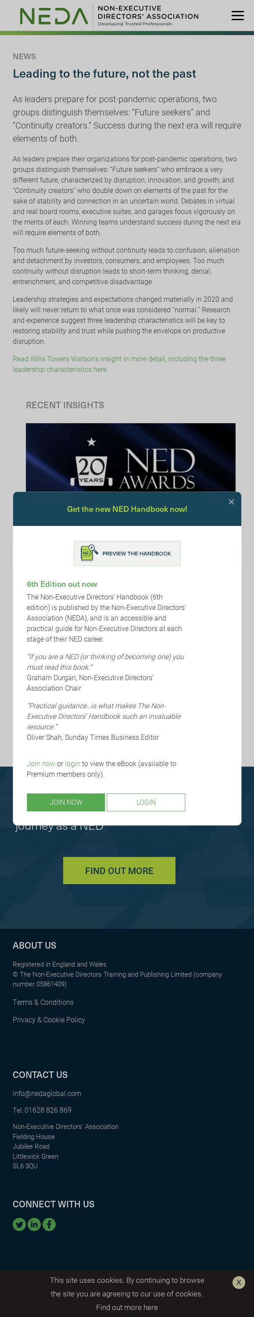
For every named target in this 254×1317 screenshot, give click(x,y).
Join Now (66, 802)
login (72, 763)
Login (146, 802)
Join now (41, 763)
